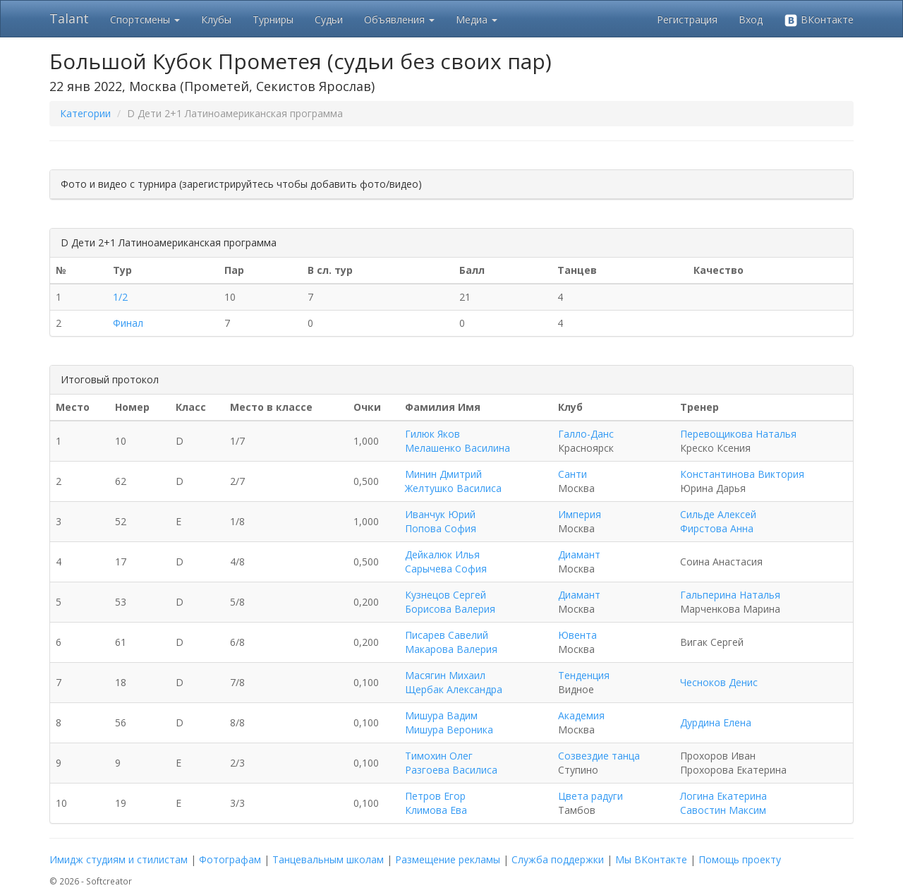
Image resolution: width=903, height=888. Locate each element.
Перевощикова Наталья (738, 433)
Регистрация (687, 19)
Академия (581, 715)
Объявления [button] (399, 19)
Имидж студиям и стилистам (118, 859)
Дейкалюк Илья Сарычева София (446, 561)
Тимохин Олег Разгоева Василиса (451, 762)
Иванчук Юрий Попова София (440, 521)
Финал (128, 323)
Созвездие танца (599, 755)
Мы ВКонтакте (651, 859)
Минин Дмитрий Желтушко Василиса (453, 481)
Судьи (329, 19)
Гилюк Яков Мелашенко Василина (457, 441)
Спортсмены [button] (145, 19)
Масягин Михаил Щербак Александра (453, 682)
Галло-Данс (586, 433)
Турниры (273, 19)
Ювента (577, 635)
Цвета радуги (590, 796)
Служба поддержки (557, 859)
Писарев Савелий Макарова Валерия (451, 642)
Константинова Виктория (742, 474)
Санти (572, 474)
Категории (85, 113)
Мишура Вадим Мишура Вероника (449, 722)
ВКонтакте (819, 20)
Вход (751, 19)
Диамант (579, 554)
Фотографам (230, 859)
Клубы (216, 19)
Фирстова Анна (716, 528)
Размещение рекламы (447, 859)
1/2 (120, 297)
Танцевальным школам (328, 859)
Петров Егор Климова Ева (436, 803)
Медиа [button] (476, 19)
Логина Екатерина (723, 796)
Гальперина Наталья (730, 594)
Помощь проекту (739, 859)
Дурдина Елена (715, 722)
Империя (579, 514)
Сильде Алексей (718, 514)
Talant (69, 18)
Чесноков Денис (719, 682)
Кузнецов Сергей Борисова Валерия (450, 602)
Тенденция (584, 675)
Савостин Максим (723, 810)
